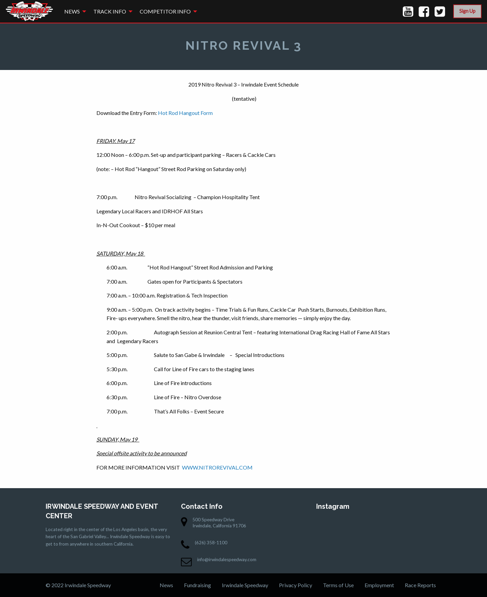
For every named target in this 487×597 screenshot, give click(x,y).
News (72, 11)
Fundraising (197, 585)
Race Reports (420, 585)
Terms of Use (338, 585)
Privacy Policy (295, 585)
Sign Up (467, 11)
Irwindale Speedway (245, 585)
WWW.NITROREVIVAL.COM (217, 467)
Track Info (109, 11)
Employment (379, 585)
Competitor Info (165, 11)
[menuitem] (73, 11)
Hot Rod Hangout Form (185, 113)
